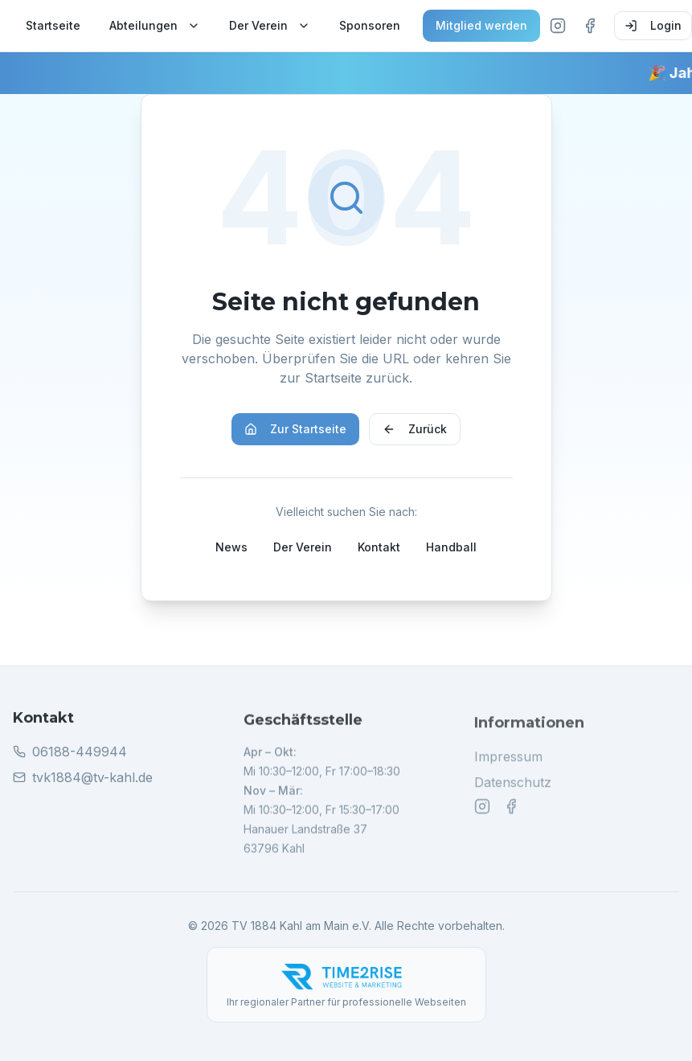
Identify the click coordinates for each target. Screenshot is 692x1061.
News (231, 547)
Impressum (508, 764)
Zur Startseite (295, 429)
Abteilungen (154, 25)
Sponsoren (369, 25)
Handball (451, 547)
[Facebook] (589, 25)
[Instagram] (557, 25)
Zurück (415, 429)
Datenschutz (512, 790)
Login (653, 25)
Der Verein (269, 25)
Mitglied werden (481, 25)
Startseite (53, 25)
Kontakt (379, 547)
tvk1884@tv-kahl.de (92, 783)
